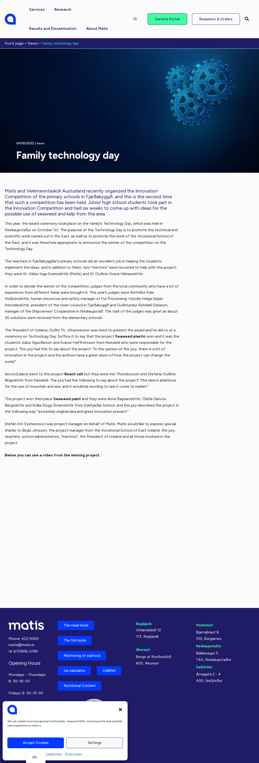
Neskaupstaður (210, 621)
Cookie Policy (54, 754)
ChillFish (72, 668)
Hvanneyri (205, 600)
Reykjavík (144, 599)
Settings (95, 743)
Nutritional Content (82, 685)
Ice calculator (77, 651)
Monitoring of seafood (85, 634)
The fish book (77, 618)
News (41, 143)
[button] (120, 709)
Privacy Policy (73, 754)
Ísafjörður (205, 642)
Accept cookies (36, 743)
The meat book (78, 601)
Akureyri (144, 624)
